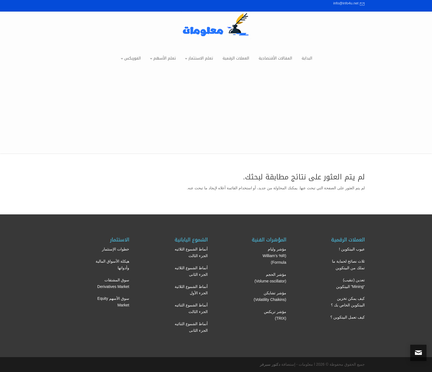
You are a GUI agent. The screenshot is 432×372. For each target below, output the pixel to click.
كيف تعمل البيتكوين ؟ (347, 317)
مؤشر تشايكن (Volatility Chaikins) (270, 296)
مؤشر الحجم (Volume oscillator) (270, 277)
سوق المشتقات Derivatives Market (113, 283)
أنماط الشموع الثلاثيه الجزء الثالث (191, 252)
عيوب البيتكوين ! (352, 249)
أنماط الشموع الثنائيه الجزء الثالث (191, 308)
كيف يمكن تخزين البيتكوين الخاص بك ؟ (348, 301)
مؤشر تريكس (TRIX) (275, 314)
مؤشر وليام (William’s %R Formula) (274, 256)
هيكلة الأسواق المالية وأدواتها (112, 264)
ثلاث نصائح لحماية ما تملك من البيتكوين (348, 264)
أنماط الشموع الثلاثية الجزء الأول (191, 289)
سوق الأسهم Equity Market (113, 301)
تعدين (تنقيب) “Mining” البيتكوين (350, 283)
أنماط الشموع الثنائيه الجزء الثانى (191, 327)
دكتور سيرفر (270, 364)
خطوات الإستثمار (115, 249)
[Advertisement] (216, 114)
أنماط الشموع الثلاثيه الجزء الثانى (191, 271)
